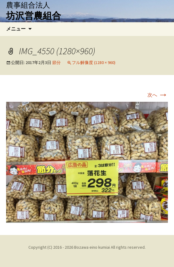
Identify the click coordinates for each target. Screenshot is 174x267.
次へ (157, 95)
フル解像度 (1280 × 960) (93, 62)
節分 (56, 62)
